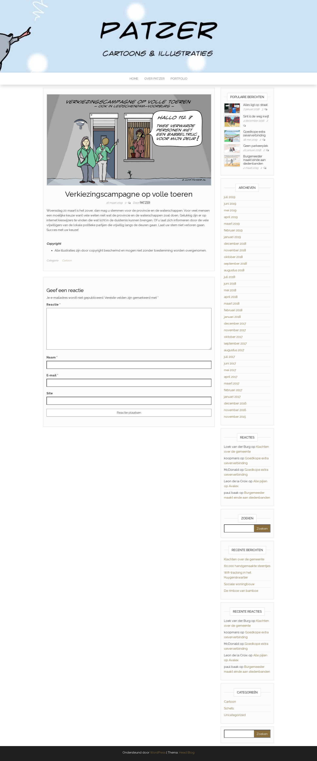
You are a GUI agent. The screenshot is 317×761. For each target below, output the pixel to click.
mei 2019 (230, 210)
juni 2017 (230, 363)
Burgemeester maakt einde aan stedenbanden (254, 159)
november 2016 (235, 410)
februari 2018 (233, 310)
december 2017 (235, 323)
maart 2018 (232, 303)
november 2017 (235, 330)
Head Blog (186, 752)
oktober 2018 (233, 257)
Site (49, 393)
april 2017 (230, 377)
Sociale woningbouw (239, 584)
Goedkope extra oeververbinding (254, 133)
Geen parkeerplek (255, 146)
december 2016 (235, 403)
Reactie (53, 304)
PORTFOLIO (179, 78)
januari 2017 (232, 397)
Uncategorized (235, 715)
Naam (51, 357)
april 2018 (231, 297)
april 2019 (231, 217)
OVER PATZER (154, 78)
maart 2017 (231, 383)
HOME (134, 78)
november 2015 (235, 417)
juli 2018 (229, 277)
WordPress (158, 752)
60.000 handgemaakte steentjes (247, 566)
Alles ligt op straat (255, 105)
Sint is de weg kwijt (256, 116)
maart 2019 (232, 223)
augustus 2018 (234, 270)
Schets (229, 708)
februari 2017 (233, 390)
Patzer (145, 202)
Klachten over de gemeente (244, 559)
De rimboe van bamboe (241, 591)
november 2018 (235, 250)
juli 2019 (229, 197)
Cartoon (67, 260)
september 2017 (235, 343)
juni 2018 (230, 283)
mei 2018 (230, 290)
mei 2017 (230, 370)
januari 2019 (232, 237)
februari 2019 (233, 230)
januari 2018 (232, 317)
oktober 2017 (233, 337)
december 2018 (235, 243)
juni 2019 (230, 204)
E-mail (52, 375)
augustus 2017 (234, 350)
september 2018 (235, 263)
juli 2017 (229, 357)
